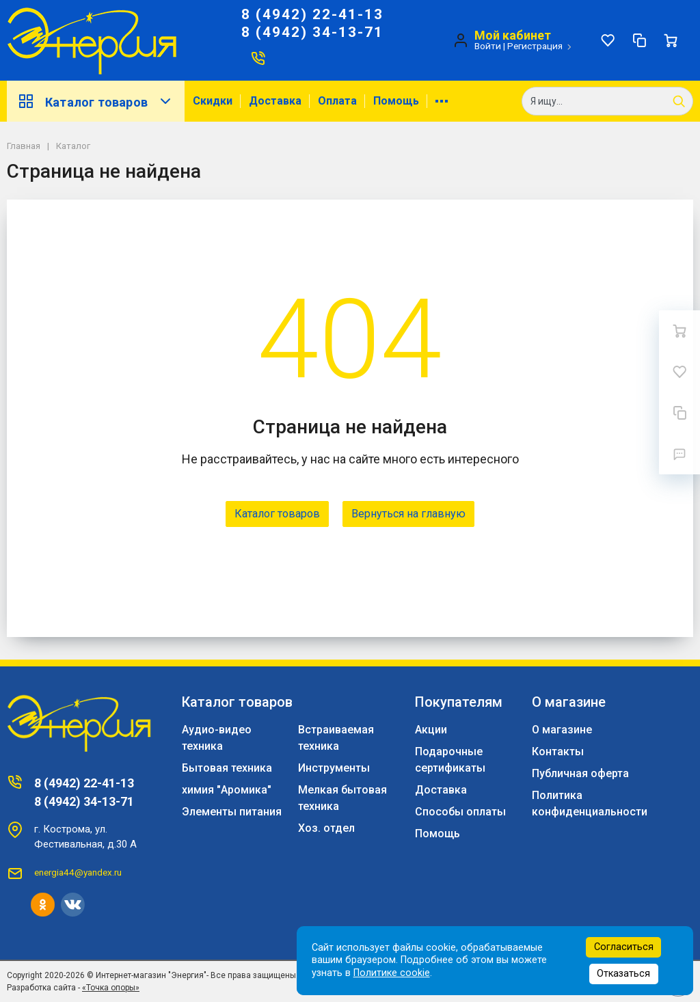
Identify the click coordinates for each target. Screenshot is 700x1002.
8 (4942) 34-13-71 (312, 32)
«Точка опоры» (110, 987)
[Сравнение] (639, 40)
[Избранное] (608, 40)
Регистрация (535, 45)
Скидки (212, 100)
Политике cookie (391, 973)
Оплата (337, 100)
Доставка (275, 100)
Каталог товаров (96, 101)
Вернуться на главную (408, 513)
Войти (487, 45)
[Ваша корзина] (671, 40)
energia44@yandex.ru (78, 872)
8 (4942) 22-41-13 (312, 14)
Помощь (396, 100)
